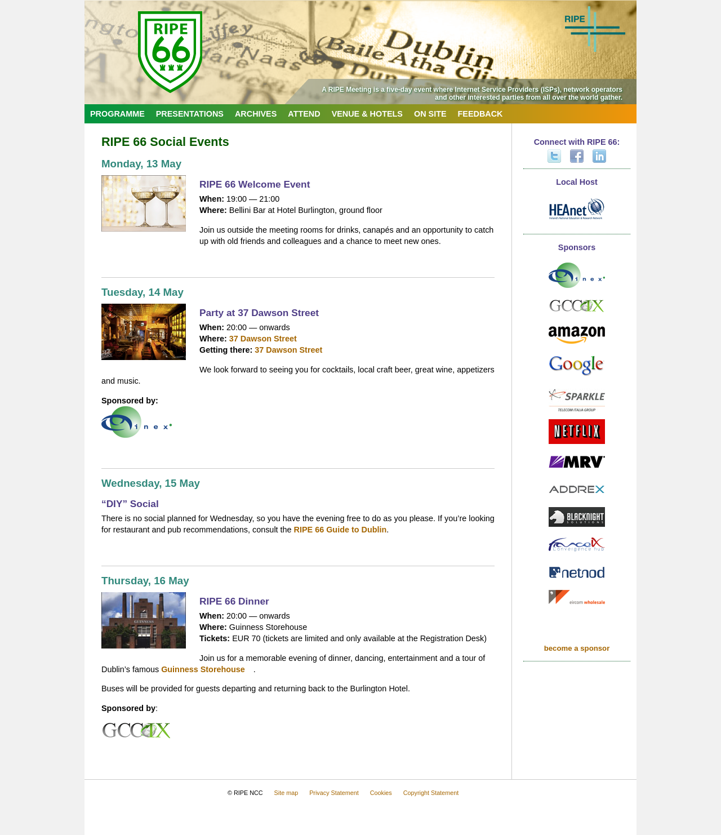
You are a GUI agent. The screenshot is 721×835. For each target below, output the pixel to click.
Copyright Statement (431, 792)
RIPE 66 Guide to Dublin (340, 529)
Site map (286, 792)
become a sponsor (577, 648)
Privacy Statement (334, 792)
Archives (256, 113)
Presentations (190, 113)
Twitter (554, 156)
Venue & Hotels (367, 113)
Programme (117, 113)
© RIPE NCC (245, 792)
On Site (430, 113)
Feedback (480, 113)
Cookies (381, 792)
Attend (304, 113)
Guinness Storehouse (203, 669)
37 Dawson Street (263, 338)
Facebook (577, 156)
